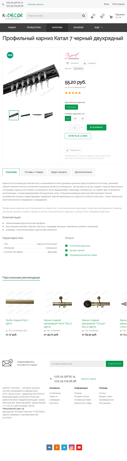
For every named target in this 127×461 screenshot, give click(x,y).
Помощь (103, 388)
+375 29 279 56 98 (15, 6)
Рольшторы (34, 27)
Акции (12, 27)
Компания (54, 388)
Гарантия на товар (82, 403)
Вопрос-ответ (105, 396)
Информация (80, 388)
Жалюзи (78, 27)
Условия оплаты (81, 396)
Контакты (53, 403)
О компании (55, 393)
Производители (106, 400)
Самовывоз (54, 400)
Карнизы (57, 27)
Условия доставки (82, 400)
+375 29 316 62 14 (14, 2)
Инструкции (105, 403)
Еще (99, 27)
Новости (53, 396)
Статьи (102, 393)
